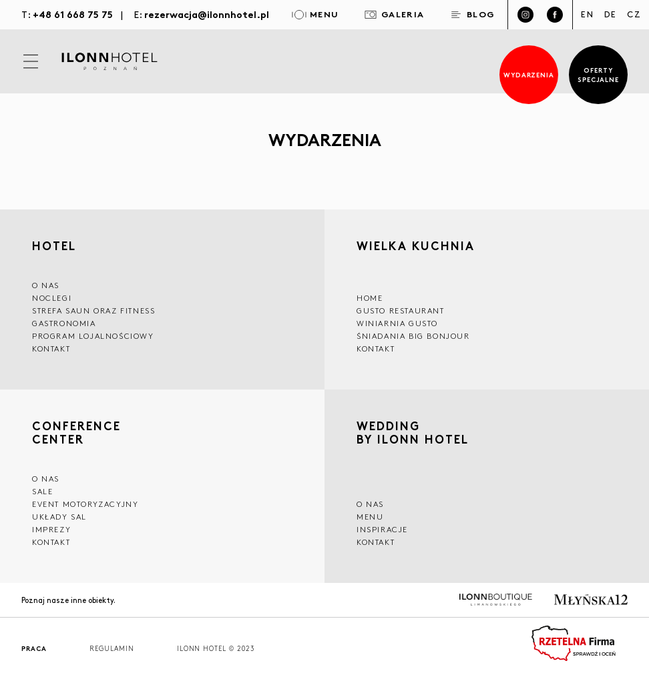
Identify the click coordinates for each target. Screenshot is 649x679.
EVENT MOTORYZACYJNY (85, 504)
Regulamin (111, 648)
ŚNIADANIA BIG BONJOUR (413, 336)
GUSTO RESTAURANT (401, 310)
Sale (42, 491)
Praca (34, 648)
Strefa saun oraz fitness (93, 310)
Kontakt (51, 349)
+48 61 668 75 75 (73, 14)
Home (370, 298)
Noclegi (51, 298)
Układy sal (59, 517)
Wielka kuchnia (416, 247)
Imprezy (51, 529)
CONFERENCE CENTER (76, 432)
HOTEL (54, 245)
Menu (370, 517)
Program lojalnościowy (93, 336)
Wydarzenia (529, 74)
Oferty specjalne (599, 74)
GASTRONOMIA (64, 323)
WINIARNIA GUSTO (397, 323)
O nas (370, 504)
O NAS (45, 285)
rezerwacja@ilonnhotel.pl (206, 14)
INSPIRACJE (382, 529)
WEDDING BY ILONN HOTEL (413, 434)
